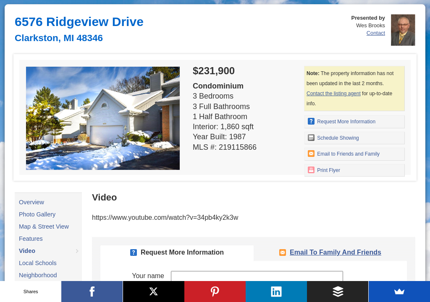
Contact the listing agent (334, 93)
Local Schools (38, 263)
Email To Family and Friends (335, 252)
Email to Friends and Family (344, 153)
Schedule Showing (333, 137)
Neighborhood (38, 275)
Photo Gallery (37, 214)
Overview (31, 202)
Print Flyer (324, 170)
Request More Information (341, 121)
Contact (376, 33)
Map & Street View (44, 226)
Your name (148, 275)
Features (31, 238)
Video (27, 250)
